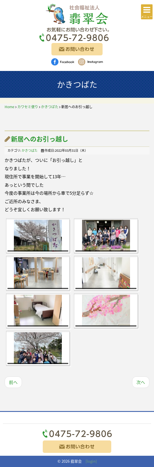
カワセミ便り (27, 106)
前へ (13, 382)
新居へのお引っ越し (39, 138)
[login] (91, 461)
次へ (140, 382)
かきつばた (49, 106)
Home (9, 106)
